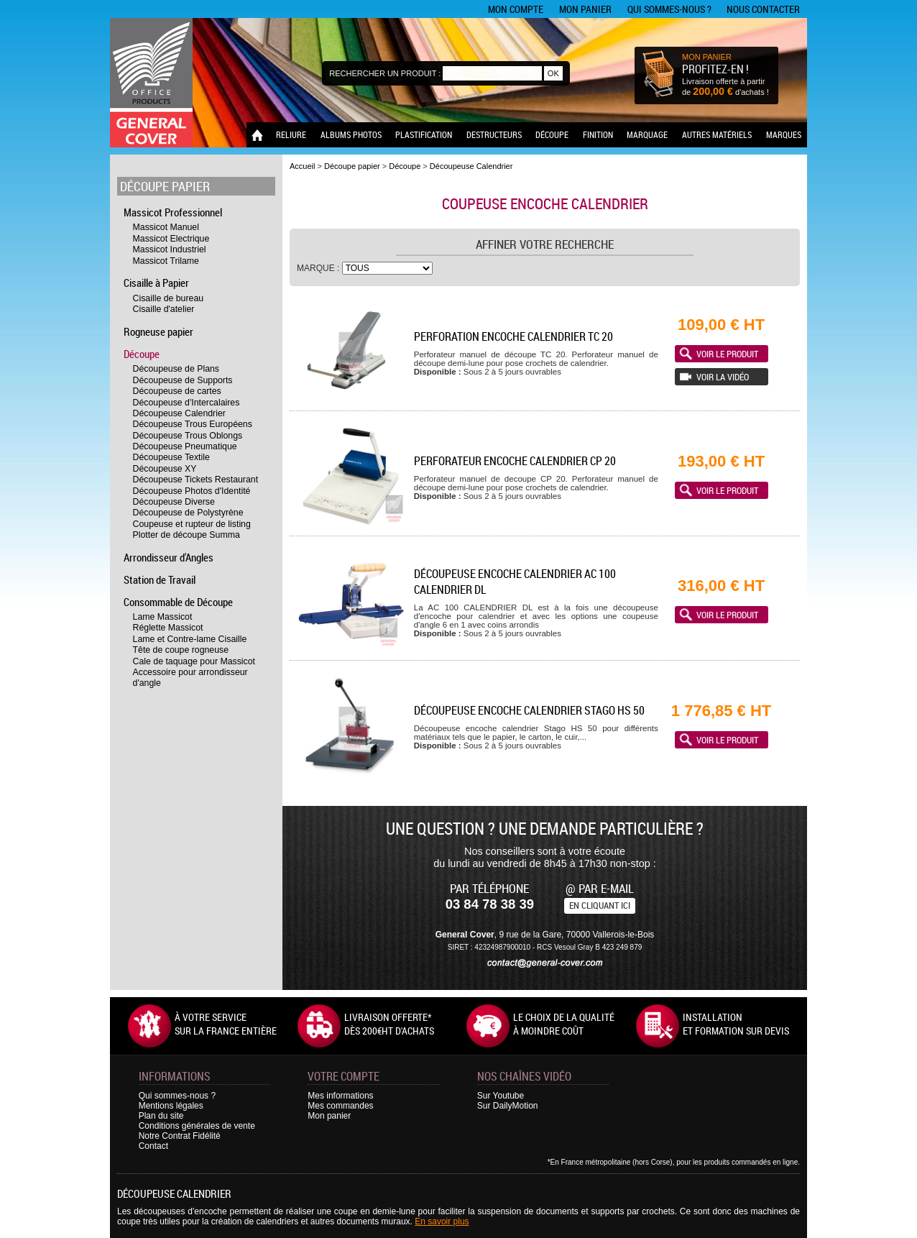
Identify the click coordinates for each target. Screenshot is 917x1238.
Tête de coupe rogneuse (181, 650)
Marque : (319, 268)
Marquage (647, 134)
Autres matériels (717, 134)
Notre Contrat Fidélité (180, 1136)
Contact (153, 1146)
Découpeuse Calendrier (179, 413)
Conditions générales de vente (197, 1126)
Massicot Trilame (166, 261)
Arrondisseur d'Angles (168, 557)
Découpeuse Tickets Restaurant (196, 479)
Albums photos (351, 134)
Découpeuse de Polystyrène (188, 513)
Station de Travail (159, 579)
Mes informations (340, 1096)
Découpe (551, 134)
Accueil (302, 166)
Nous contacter (763, 9)
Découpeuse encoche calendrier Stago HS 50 (529, 710)
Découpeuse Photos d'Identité (192, 491)
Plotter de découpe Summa (186, 535)
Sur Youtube (500, 1096)
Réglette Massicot (168, 628)
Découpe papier (165, 186)
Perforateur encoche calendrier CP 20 (515, 461)
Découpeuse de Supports (183, 380)
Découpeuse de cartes (177, 391)
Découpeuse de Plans (176, 369)
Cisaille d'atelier (164, 309)
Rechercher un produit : (385, 73)
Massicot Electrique (171, 239)
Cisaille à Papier (156, 282)
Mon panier (585, 9)
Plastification (423, 134)
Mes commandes (340, 1106)
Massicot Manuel (166, 227)
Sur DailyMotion (507, 1106)
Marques (783, 134)
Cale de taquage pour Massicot (194, 661)
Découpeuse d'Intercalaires (186, 403)
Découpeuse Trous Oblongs (188, 436)
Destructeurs (494, 134)
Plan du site (161, 1116)
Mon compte (515, 9)
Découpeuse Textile (171, 457)
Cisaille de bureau (168, 298)
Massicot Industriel (169, 249)
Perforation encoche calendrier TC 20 (513, 336)
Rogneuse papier (158, 331)
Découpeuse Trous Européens (192, 424)
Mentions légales (171, 1106)
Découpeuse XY (165, 469)
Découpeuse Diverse (174, 502)
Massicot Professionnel (173, 212)
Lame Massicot (163, 617)
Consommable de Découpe (178, 602)
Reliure (291, 134)
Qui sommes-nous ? (669, 9)
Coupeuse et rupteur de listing (192, 524)
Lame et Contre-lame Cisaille (190, 639)
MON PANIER (707, 56)
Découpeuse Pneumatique (185, 446)
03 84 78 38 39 (490, 904)
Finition (598, 134)
